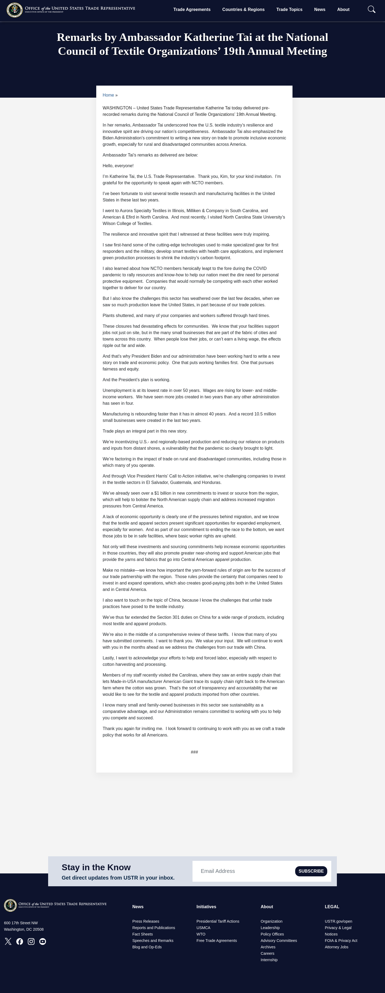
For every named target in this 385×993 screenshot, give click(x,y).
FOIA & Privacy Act (341, 940)
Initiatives (206, 906)
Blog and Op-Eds (147, 947)
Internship (269, 960)
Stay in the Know (96, 867)
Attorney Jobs (336, 947)
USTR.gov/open (338, 921)
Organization (272, 921)
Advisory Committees (279, 940)
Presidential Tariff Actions (218, 921)
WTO (201, 934)
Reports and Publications (153, 928)
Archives (268, 947)
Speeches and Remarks (153, 940)
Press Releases (145, 921)
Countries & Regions (243, 9)
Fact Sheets (142, 934)
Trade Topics (289, 9)
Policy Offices (272, 934)
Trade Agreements (192, 9)
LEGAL (332, 906)
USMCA (203, 928)
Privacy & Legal (338, 928)
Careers (267, 953)
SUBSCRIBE (311, 871)
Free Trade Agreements (217, 940)
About (343, 9)
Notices (331, 934)
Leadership (270, 928)
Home (108, 95)
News (319, 9)
